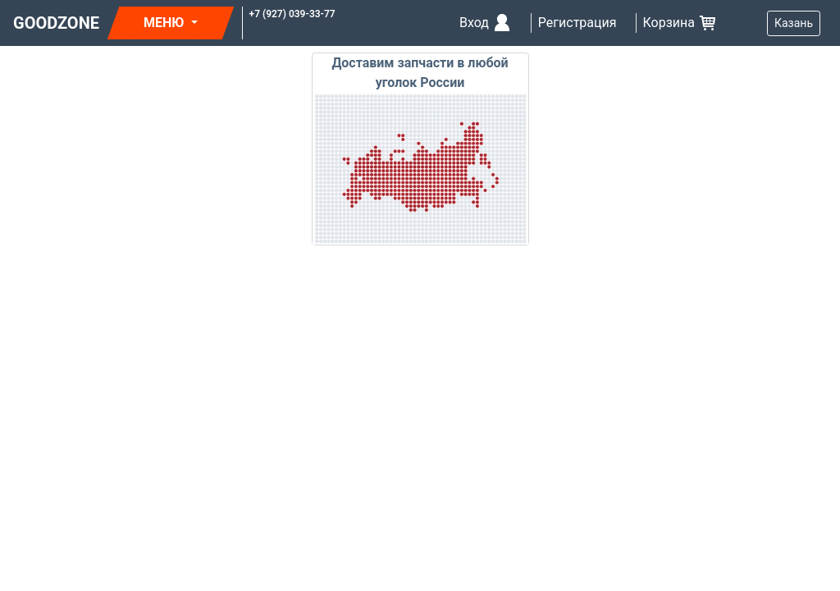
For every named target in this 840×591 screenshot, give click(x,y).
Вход (485, 23)
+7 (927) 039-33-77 (292, 14)
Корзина (680, 23)
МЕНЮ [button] (165, 22)
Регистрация (577, 22)
